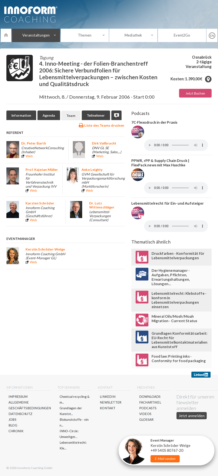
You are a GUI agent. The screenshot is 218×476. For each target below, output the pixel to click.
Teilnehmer (96, 115)
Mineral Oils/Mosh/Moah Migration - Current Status (174, 318)
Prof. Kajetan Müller (42, 169)
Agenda (49, 115)
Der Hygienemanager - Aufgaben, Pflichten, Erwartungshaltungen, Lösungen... (171, 277)
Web (29, 156)
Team (70, 115)
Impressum (18, 396)
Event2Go (182, 35)
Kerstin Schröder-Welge (45, 249)
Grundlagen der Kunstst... (71, 411)
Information (21, 115)
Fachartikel (150, 402)
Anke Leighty (92, 169)
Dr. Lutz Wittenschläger (102, 205)
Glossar (146, 419)
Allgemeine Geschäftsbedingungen (30, 405)
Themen (84, 35)
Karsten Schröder (40, 203)
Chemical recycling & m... (75, 399)
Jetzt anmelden (192, 415)
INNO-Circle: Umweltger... (69, 434)
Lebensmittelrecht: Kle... (73, 445)
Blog (13, 425)
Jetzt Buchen (195, 93)
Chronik (16, 431)
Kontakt (107, 408)
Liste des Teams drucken (101, 125)
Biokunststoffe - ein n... (74, 422)
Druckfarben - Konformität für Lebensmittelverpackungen (178, 255)
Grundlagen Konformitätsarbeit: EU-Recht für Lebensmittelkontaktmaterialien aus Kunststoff (179, 340)
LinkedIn (107, 396)
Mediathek (133, 35)
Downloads (150, 396)
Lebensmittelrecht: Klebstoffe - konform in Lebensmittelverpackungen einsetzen (179, 300)
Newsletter (110, 402)
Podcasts (147, 408)
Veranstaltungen (36, 35)
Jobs (12, 419)
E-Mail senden (165, 458)
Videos (145, 414)
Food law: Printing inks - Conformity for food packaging (179, 358)
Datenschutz (20, 414)
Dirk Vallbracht (104, 143)
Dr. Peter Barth (33, 143)
